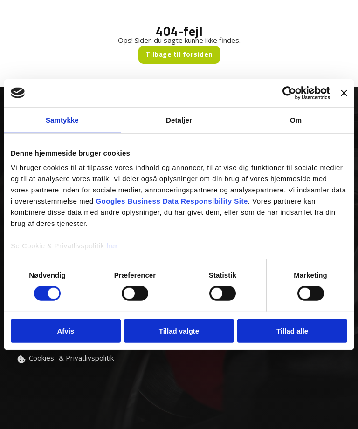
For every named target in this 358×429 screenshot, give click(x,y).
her (112, 246)
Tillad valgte (179, 331)
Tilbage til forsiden (179, 54)
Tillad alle (292, 331)
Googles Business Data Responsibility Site (172, 201)
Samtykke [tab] (62, 119)
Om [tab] (296, 119)
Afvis (65, 331)
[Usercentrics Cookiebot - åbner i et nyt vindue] (289, 93)
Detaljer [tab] (179, 119)
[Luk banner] (344, 92)
